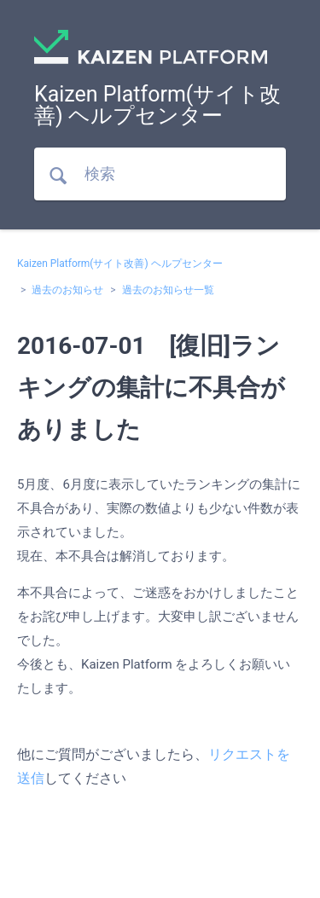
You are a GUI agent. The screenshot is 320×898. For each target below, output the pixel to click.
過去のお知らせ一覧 (168, 290)
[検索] (160, 174)
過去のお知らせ (67, 290)
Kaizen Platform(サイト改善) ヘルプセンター (120, 263)
